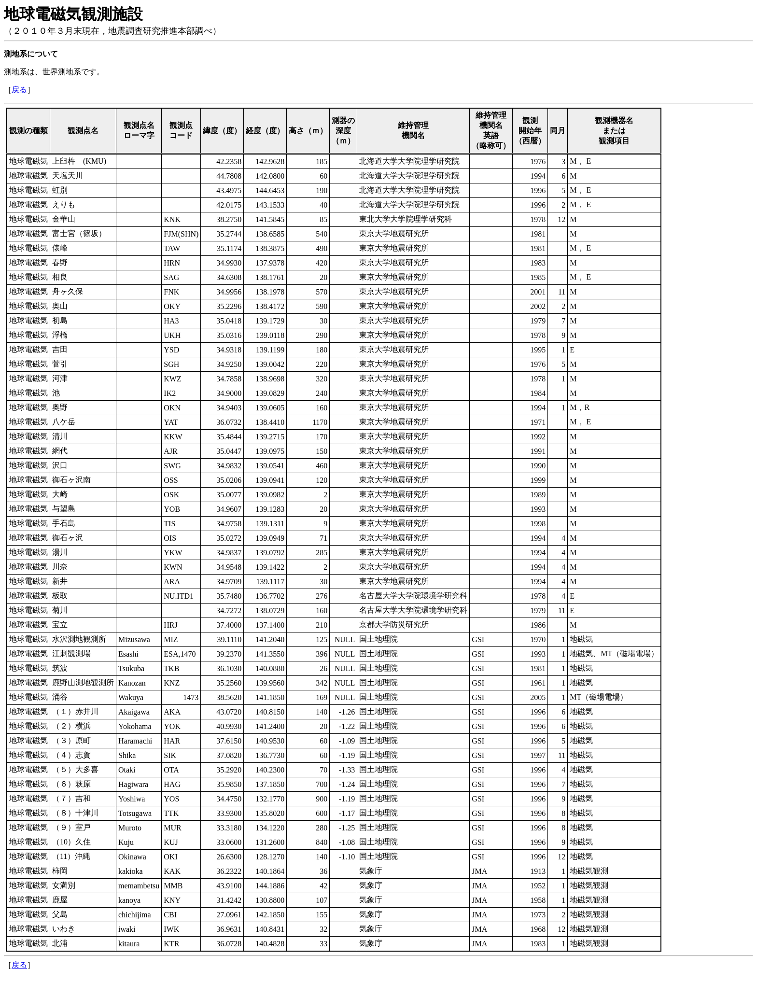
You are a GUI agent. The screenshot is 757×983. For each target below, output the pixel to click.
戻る (19, 89)
